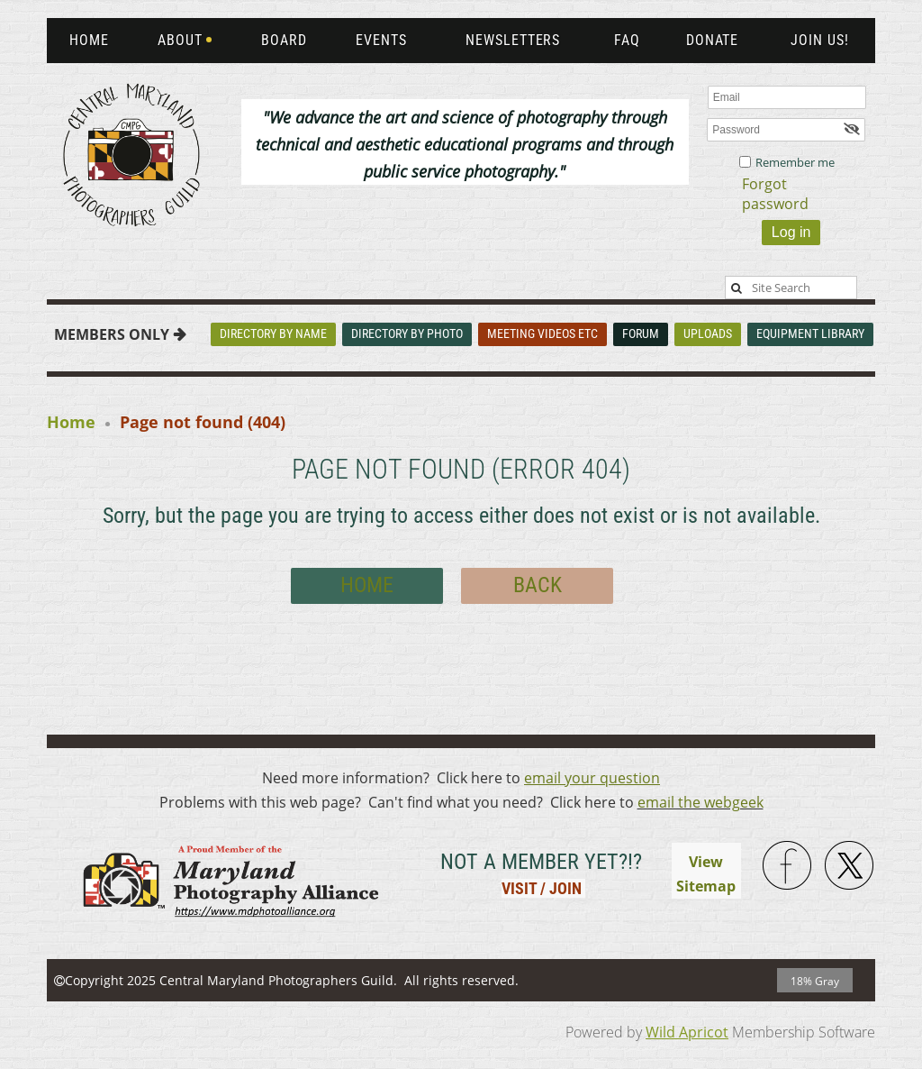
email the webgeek (700, 802)
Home (71, 422)
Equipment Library (810, 333)
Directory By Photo (407, 333)
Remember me (795, 162)
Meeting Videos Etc (542, 333)
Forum (640, 333)
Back (537, 585)
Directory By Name (273, 333)
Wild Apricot (687, 1032)
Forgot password (775, 194)
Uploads (707, 333)
